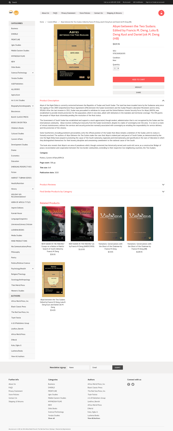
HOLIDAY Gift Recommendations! (18, 195)
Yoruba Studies (17, 78)
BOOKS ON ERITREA (19, 122)
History (14, 189)
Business (14, 28)
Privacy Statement (68, 13)
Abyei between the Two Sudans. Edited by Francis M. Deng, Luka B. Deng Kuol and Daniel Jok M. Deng (53, 303)
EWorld (14, 340)
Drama (13, 150)
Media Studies (16, 235)
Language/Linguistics (19, 219)
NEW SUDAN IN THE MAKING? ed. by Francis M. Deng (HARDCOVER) (81, 245)
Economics (15, 156)
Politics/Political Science (20, 263)
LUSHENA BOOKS (17, 230)
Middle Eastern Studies (20, 50)
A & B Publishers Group (20, 323)
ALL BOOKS (15, 89)
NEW (13, 61)
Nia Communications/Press (21, 246)
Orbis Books (15, 67)
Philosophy (15, 252)
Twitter (132, 384)
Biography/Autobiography (21, 106)
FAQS (55, 13)
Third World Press (18, 285)
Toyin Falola (16, 318)
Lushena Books (17, 351)
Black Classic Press (18, 306)
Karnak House (16, 213)
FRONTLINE (15, 39)
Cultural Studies (17, 133)
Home (42, 22)
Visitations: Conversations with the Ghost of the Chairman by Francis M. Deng (110, 246)
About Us (45, 13)
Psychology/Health (18, 268)
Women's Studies (17, 291)
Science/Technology (19, 73)
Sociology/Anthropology (20, 280)
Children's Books (17, 128)
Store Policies (85, 13)
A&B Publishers (17, 84)
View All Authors (17, 356)
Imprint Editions (17, 208)
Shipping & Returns (114, 13)
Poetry (13, 257)
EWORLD (14, 34)
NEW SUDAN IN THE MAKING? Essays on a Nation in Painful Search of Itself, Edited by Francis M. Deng (53, 248)
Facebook (128, 384)
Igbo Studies (16, 45)
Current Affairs (17, 139)
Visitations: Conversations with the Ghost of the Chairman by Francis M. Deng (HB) (139, 246)
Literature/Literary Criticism (21, 224)
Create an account (158, 2)
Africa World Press (18, 334)
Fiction (13, 172)
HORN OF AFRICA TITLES (21, 202)
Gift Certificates (138, 2)
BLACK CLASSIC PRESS (19, 117)
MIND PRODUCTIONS (19, 241)
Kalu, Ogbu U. (16, 345)
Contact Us (98, 13)
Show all (51, 418)
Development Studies (19, 144)
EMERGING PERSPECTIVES (21, 167)
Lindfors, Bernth (17, 329)
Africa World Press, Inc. (20, 301)
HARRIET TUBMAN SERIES (21, 178)
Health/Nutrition (17, 183)
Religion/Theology (18, 274)
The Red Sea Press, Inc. (20, 312)
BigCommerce (67, 429)
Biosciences (15, 111)
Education (15, 161)
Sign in (148, 2)
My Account (126, 2)
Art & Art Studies (18, 100)
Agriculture (15, 95)
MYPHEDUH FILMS (18, 56)
